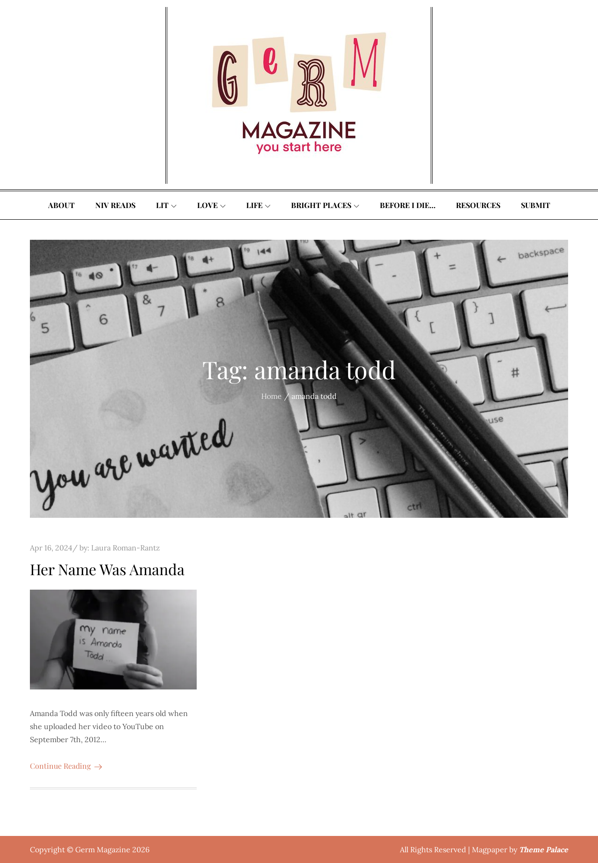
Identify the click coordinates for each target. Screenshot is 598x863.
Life (258, 205)
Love (211, 205)
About (61, 205)
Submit (535, 205)
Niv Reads (115, 205)
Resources (478, 205)
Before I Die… (407, 205)
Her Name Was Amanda (107, 569)
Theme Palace (543, 849)
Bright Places (325, 205)
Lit (166, 205)
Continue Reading (66, 766)
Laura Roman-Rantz (125, 547)
